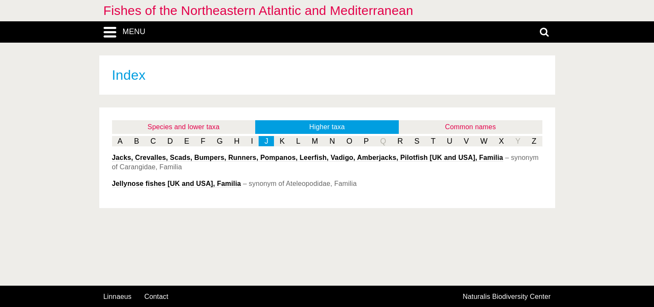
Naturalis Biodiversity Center (507, 296)
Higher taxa (327, 126)
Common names (470, 126)
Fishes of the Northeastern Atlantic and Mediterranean (258, 10)
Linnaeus (118, 296)
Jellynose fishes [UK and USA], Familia (176, 183)
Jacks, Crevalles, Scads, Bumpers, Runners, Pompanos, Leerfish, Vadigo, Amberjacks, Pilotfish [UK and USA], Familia (307, 157)
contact (156, 296)
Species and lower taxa (183, 126)
